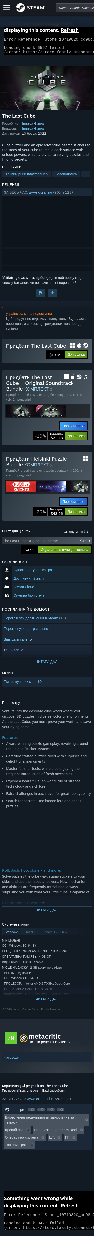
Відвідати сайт (18, 642)
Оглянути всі (76, 535)
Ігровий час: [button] (15, 1133)
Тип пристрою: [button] (17, 1148)
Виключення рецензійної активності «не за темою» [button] (39, 1122)
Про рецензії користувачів (20, 1093)
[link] (48, 439)
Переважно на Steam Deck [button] (56, 1133)
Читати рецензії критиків (48, 1045)
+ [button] (86, 177)
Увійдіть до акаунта (18, 280)
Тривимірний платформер (27, 177)
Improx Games (33, 126)
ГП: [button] (68, 1140)
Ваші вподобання (54, 1093)
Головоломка (66, 177)
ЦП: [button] (52, 1140)
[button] (47, 195)
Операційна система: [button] (22, 1140)
